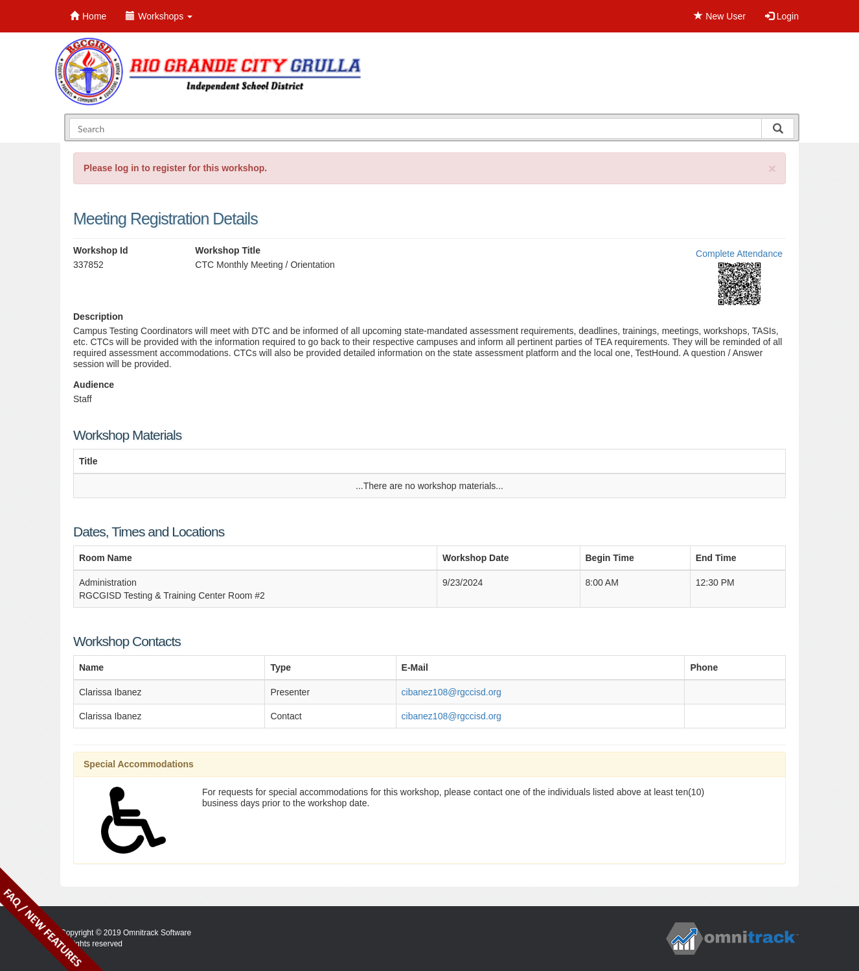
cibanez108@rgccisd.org (451, 692)
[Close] (772, 168)
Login (782, 16)
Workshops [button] (159, 16)
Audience (93, 384)
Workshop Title (227, 250)
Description (98, 316)
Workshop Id (100, 250)
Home (88, 16)
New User (719, 16)
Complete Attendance (739, 253)
